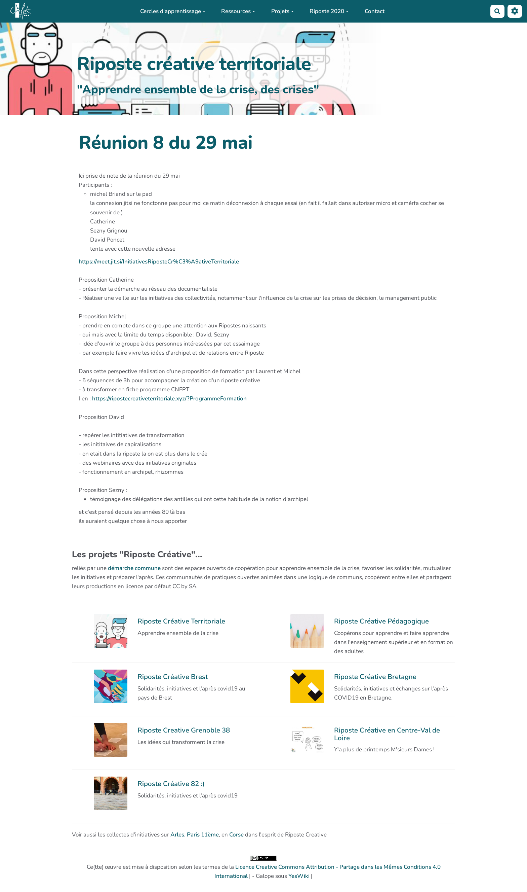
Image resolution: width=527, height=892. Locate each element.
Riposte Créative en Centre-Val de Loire (387, 733)
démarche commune (134, 568)
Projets (282, 11)
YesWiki (299, 876)
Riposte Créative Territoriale (181, 621)
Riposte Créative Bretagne (375, 676)
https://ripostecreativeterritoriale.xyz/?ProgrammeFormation (169, 398)
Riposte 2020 (329, 11)
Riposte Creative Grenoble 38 (183, 730)
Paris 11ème (203, 835)
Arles (177, 835)
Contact (374, 11)
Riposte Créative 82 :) (171, 783)
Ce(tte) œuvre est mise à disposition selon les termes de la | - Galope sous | (264, 868)
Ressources (238, 11)
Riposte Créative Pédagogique (381, 621)
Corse (236, 835)
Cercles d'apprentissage (172, 11)
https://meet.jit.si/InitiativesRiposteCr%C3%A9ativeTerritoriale (159, 261)
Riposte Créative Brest (172, 676)
